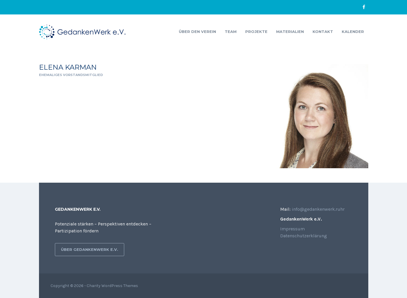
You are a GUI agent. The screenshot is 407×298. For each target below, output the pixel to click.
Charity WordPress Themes (112, 285)
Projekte (256, 31)
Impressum (292, 229)
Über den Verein (197, 31)
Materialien (290, 31)
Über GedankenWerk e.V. (89, 249)
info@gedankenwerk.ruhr (318, 209)
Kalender (353, 31)
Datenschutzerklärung (303, 235)
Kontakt (323, 31)
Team (231, 31)
